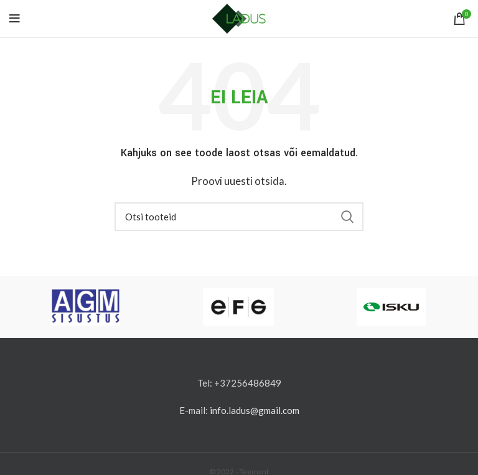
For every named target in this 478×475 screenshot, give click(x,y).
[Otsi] (239, 216)
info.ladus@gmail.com (254, 410)
